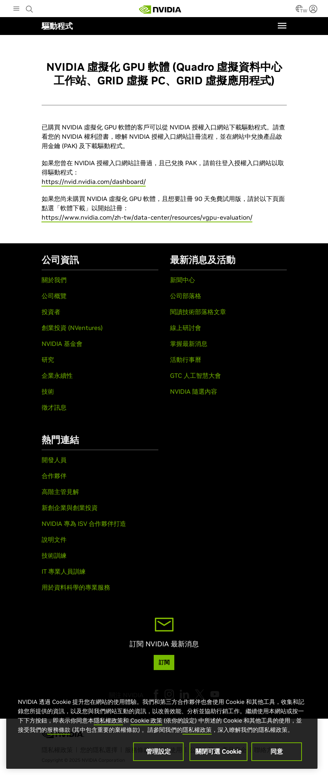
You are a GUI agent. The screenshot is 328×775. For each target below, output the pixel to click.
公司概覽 (54, 296)
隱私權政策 (108, 722)
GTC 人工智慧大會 (195, 375)
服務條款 (58, 731)
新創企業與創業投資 (70, 507)
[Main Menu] (16, 9)
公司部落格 (185, 296)
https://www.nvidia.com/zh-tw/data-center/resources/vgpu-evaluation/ (147, 217)
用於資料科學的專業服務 (76, 587)
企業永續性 (57, 375)
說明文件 (54, 539)
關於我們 (54, 280)
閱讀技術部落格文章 (198, 312)
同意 (276, 753)
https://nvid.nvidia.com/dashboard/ (94, 181)
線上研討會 (185, 328)
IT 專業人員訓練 (64, 571)
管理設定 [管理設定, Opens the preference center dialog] (158, 753)
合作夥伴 (54, 476)
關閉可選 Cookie (218, 753)
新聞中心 (182, 280)
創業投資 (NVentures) (72, 328)
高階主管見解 (60, 492)
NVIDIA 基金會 (62, 343)
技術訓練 (54, 555)
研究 (48, 359)
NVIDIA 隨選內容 (193, 391)
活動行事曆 (185, 359)
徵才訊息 (54, 407)
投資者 (51, 312)
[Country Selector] (299, 11)
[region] (161, 727)
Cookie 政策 (146, 722)
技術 (48, 391)
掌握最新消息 (188, 343)
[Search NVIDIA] (30, 7)
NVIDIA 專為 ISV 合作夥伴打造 (84, 523)
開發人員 (54, 460)
